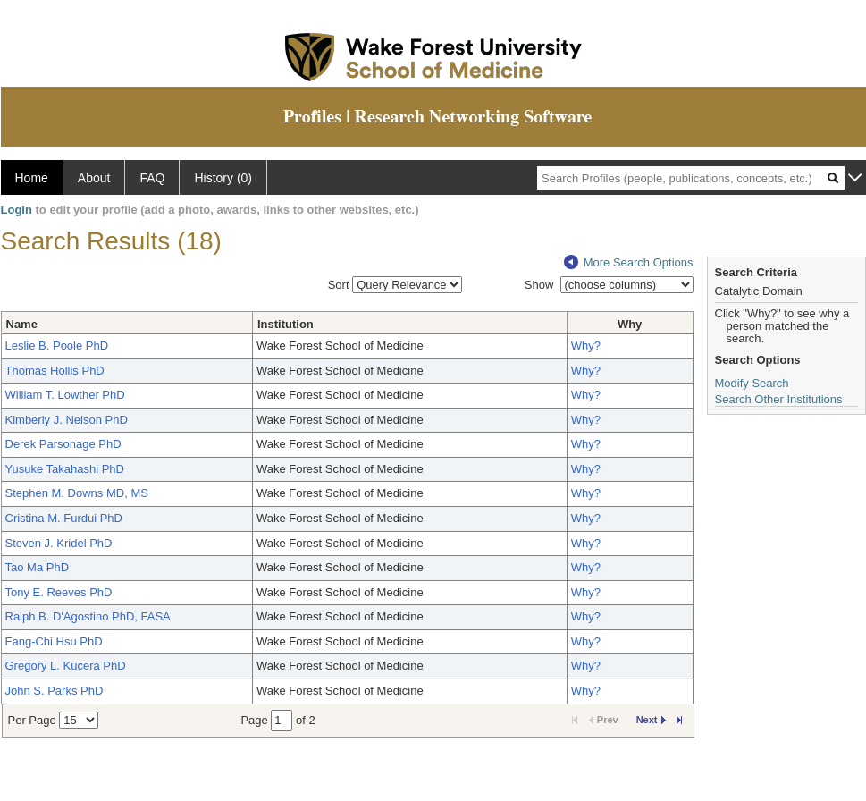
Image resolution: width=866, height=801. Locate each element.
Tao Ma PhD (37, 567)
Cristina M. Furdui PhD (63, 518)
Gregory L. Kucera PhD (65, 665)
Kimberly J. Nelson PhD (66, 419)
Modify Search (752, 383)
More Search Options (629, 262)
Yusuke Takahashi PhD (64, 469)
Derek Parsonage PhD (63, 444)
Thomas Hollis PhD (55, 370)
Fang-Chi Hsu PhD (54, 641)
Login (16, 209)
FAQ (151, 178)
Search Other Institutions (779, 399)
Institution (285, 324)
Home (31, 178)
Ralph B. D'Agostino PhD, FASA (88, 616)
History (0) (223, 178)
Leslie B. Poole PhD (57, 345)
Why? (586, 345)
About (94, 178)
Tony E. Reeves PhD (59, 592)
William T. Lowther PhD (65, 394)
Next (651, 719)
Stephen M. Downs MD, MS (76, 493)
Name (22, 324)
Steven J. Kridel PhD (59, 543)
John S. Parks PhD (54, 690)
